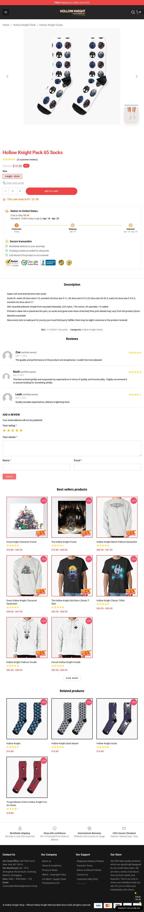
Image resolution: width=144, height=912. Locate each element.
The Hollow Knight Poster (64, 542)
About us (46, 861)
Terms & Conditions (51, 865)
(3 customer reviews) (27, 159)
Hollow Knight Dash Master (65, 743)
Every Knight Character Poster (21, 542)
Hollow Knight (13, 743)
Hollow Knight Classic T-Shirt (110, 600)
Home (6, 24)
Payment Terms (84, 865)
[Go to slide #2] (80, 131)
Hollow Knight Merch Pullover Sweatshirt (116, 542)
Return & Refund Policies (89, 870)
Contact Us (82, 874)
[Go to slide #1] (63, 131)
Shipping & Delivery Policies (90, 861)
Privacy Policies (50, 870)
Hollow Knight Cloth (24, 24)
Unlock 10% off (138, 898)
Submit (9, 476)
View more (72, 678)
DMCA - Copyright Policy (54, 874)
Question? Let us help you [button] (129, 908)
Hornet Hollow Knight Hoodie (65, 662)
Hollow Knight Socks (51, 24)
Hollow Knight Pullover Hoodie (21, 662)
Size (5, 171)
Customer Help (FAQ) (87, 879)
